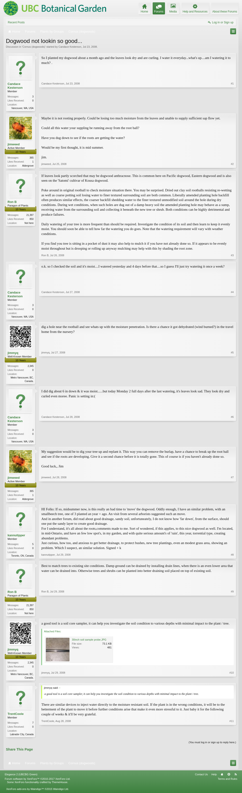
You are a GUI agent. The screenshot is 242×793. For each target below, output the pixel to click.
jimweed (14, 145)
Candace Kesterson (69, 46)
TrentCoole (16, 718)
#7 (232, 500)
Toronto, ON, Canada (22, 558)
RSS (235, 778)
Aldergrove (28, 166)
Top (228, 778)
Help (214, 778)
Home (222, 778)
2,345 (31, 367)
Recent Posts (16, 22)
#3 (232, 256)
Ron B (12, 202)
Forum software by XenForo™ (37, 783)
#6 (232, 442)
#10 (231, 680)
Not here (29, 224)
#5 (232, 382)
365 (32, 158)
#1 (232, 107)
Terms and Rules (227, 783)
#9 (232, 615)
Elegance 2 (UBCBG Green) (21, 778)
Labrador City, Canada (22, 738)
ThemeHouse (59, 786)
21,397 (30, 216)
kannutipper (16, 538)
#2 (232, 165)
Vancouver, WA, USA (22, 108)
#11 (231, 737)
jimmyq (13, 354)
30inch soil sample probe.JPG (89, 643)
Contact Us (201, 778)
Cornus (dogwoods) (33, 46)
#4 (232, 317)
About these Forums (224, 11)
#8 (232, 557)
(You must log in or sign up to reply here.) (212, 746)
